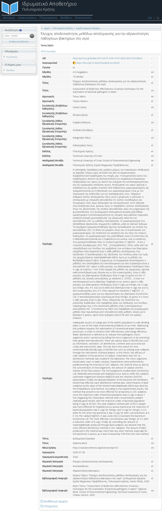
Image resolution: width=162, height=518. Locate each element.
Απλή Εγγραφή (48, 51)
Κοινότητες (11, 56)
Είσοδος (10, 70)
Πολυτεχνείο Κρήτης (63, 28)
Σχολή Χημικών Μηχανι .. (88, 28)
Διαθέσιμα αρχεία (54, 501)
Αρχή (46, 28)
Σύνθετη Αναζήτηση (18, 41)
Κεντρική (9, 17)
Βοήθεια (66, 17)
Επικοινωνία (83, 17)
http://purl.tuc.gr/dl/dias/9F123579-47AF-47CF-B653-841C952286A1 (108, 58)
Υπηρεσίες (49, 506)
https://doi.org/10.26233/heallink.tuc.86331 (98, 62)
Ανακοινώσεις (27, 17)
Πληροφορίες (48, 17)
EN (150, 18)
